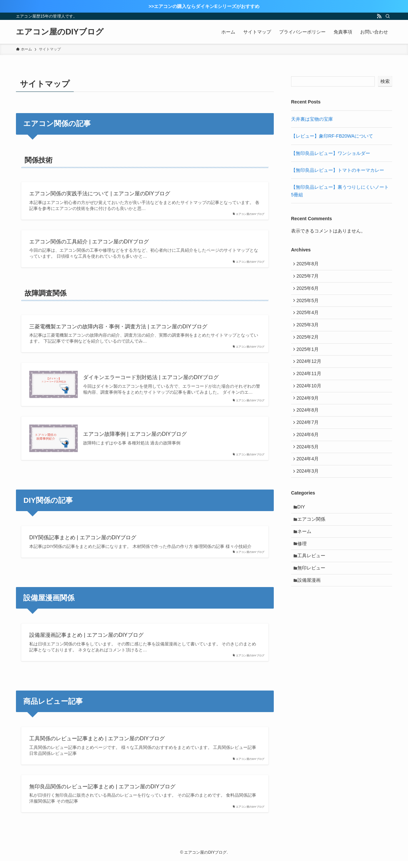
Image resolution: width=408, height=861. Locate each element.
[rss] (379, 16)
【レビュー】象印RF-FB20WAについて (332, 136)
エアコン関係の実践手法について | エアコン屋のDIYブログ (99, 193)
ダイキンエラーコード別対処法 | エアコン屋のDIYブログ (151, 377)
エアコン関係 (313, 550)
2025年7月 (309, 278)
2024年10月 (310, 402)
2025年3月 (309, 333)
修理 (304, 578)
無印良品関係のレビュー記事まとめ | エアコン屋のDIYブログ (102, 786)
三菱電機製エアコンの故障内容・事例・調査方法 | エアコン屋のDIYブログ (118, 326)
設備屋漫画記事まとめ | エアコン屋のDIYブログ (86, 635)
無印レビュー (313, 605)
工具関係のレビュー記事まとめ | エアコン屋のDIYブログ (97, 738)
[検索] (387, 16)
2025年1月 (309, 361)
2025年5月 (309, 306)
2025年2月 (309, 347)
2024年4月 (309, 485)
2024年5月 (309, 471)
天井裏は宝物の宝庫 (312, 119)
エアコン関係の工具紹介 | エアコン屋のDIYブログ (89, 241)
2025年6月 (309, 292)
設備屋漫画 (311, 619)
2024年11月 (310, 388)
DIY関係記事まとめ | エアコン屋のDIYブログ (82, 537)
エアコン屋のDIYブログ (60, 32)
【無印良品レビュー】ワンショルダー (330, 153)
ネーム (306, 564)
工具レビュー (313, 591)
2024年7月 (309, 444)
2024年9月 (309, 416)
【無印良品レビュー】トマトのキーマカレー (337, 170)
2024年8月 (309, 430)
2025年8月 (309, 264)
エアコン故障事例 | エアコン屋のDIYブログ (135, 434)
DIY (303, 536)
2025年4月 (309, 319)
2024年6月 (309, 457)
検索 (385, 81)
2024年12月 (310, 375)
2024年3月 (309, 499)
